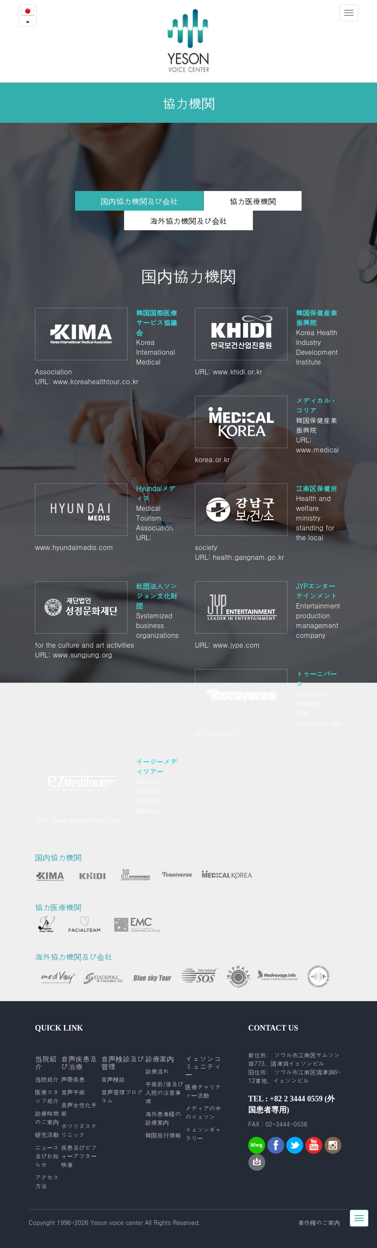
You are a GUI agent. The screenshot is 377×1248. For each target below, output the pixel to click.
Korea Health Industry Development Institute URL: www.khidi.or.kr (268, 342)
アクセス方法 (47, 1181)
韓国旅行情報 (163, 1135)
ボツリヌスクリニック (79, 1130)
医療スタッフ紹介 (47, 1096)
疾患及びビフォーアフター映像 (79, 1156)
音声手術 (73, 1092)
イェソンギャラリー (203, 1133)
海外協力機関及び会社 (188, 220)
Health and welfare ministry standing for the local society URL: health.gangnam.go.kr (268, 523)
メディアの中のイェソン (203, 1112)
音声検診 (113, 1079)
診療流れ (157, 1071)
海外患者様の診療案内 (163, 1117)
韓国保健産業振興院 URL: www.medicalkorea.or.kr (268, 430)
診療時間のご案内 (47, 1117)
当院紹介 (47, 1079)
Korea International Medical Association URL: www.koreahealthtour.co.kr (108, 347)
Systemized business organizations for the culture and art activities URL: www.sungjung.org (108, 620)
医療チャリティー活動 (203, 1091)
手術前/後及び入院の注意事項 (164, 1092)
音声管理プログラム (122, 1096)
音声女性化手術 (79, 1109)
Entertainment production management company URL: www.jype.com (268, 615)
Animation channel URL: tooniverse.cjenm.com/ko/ (268, 703)
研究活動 (47, 1134)
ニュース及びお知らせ (47, 1156)
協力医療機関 (252, 200)
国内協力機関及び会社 (139, 203)
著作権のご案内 (319, 1222)
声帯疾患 (73, 1079)
